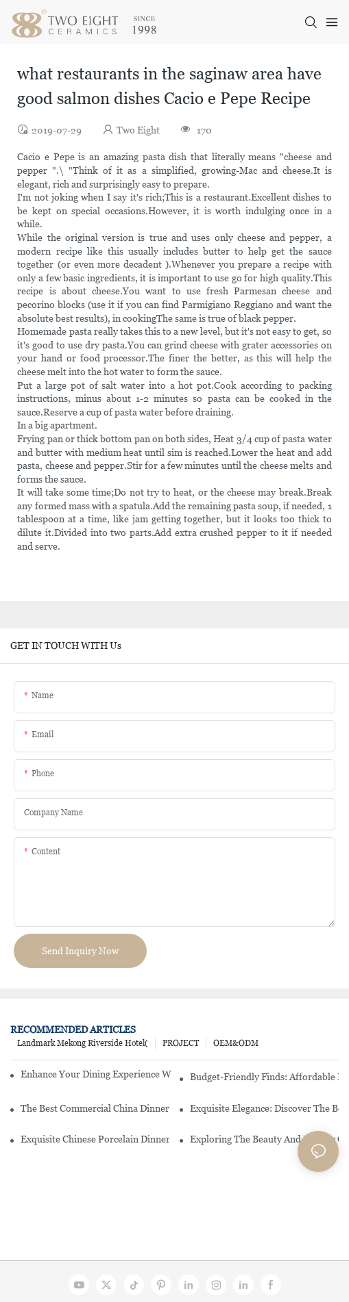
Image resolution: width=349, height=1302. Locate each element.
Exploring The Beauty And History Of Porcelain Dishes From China (264, 1139)
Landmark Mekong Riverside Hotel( (82, 1043)
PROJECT (181, 1043)
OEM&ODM (235, 1043)
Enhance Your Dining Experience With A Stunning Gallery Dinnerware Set (96, 1074)
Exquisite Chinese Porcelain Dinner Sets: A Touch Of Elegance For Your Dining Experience (95, 1139)
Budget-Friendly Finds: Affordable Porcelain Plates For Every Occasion (264, 1076)
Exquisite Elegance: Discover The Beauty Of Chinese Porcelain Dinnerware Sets (264, 1108)
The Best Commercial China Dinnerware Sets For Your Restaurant (95, 1108)
